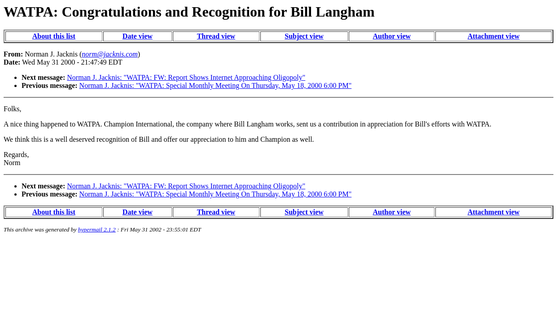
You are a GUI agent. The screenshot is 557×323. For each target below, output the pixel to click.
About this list (53, 36)
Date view (138, 36)
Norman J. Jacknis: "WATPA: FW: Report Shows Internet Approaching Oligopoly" (186, 77)
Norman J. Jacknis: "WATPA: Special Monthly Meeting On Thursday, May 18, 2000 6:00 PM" (215, 85)
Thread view (216, 36)
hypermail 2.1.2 (97, 229)
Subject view (304, 36)
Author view (392, 36)
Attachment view (494, 36)
